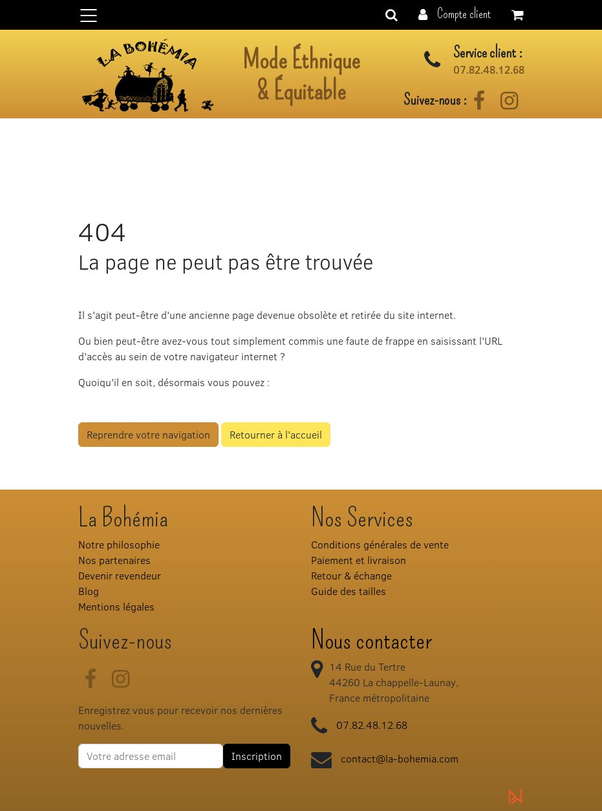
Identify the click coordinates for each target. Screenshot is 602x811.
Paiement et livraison (358, 560)
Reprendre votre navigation (148, 434)
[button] (454, 13)
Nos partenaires (114, 560)
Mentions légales (116, 606)
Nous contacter (371, 640)
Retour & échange (351, 575)
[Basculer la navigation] (301, 15)
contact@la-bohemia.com (399, 758)
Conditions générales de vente (380, 544)
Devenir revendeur (119, 575)
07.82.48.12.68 (488, 70)
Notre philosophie (119, 544)
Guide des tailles (348, 591)
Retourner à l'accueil (276, 434)
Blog (88, 591)
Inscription (256, 755)
